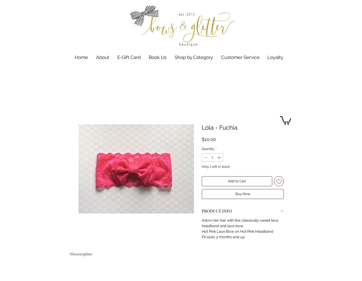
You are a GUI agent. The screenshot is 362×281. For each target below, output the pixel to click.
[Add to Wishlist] (279, 181)
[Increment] (219, 157)
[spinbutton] (212, 157)
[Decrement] (205, 157)
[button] (194, 57)
